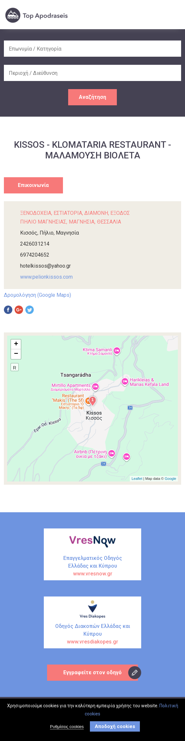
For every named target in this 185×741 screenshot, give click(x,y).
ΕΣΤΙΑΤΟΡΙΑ (68, 213)
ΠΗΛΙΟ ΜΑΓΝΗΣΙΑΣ (43, 222)
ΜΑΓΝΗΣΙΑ (81, 222)
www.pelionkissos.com (46, 277)
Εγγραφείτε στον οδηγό (92, 672)
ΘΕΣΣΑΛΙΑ (109, 222)
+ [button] (16, 344)
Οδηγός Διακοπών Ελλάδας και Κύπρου (92, 634)
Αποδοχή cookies (115, 726)
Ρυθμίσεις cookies (67, 726)
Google (170, 478)
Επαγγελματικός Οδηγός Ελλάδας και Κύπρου (92, 566)
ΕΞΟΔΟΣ (120, 213)
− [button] (16, 354)
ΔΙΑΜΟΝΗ (96, 213)
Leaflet (136, 478)
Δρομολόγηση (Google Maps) (37, 295)
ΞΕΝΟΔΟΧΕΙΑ (35, 213)
